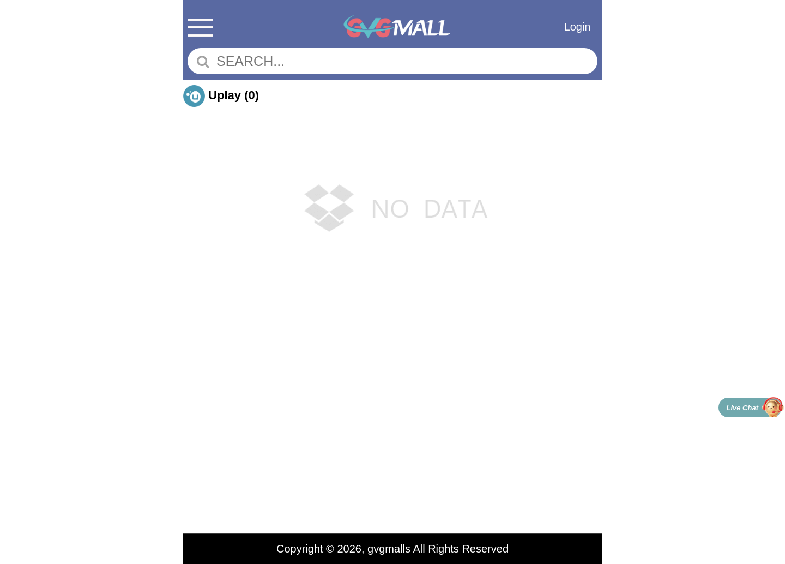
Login (577, 27)
